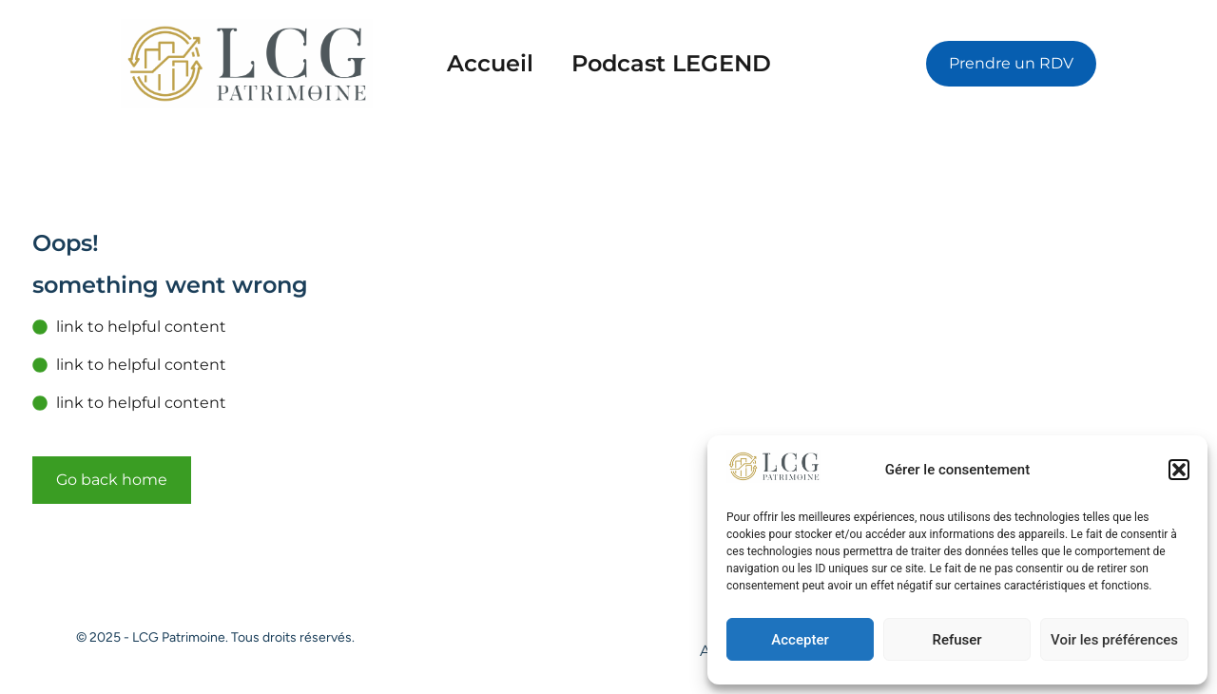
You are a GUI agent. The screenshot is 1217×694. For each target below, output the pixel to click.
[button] (1178, 469)
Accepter (799, 639)
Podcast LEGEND (671, 63)
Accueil (490, 63)
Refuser (956, 639)
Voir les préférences (1114, 639)
